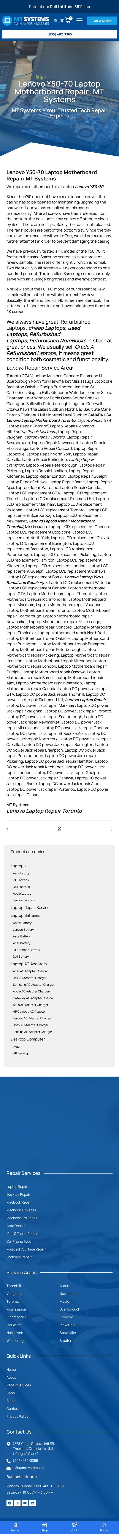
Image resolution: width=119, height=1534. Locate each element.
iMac (16, 1046)
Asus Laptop (21, 873)
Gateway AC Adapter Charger (33, 998)
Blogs (10, 1400)
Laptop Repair (17, 1186)
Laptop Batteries (25, 915)
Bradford (66, 1340)
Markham (13, 1324)
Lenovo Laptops (24, 900)
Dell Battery (21, 956)
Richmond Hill (17, 1317)
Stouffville (68, 1332)
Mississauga (16, 1309)
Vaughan (13, 1293)
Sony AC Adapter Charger (30, 1025)
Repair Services (18, 1385)
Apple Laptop (22, 893)
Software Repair (19, 1257)
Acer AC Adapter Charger (30, 971)
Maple (64, 1301)
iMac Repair (15, 1225)
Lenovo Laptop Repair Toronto (44, 810)
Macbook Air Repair (21, 1210)
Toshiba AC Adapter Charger (32, 1032)
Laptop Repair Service (30, 907)
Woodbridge (15, 1340)
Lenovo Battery (23, 929)
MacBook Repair (19, 1202)
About (11, 1377)
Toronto (12, 1301)
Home (11, 1369)
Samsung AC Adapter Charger (33, 984)
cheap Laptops (46, 327)
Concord (66, 1317)
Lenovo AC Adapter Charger (32, 1018)
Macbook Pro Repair (22, 1218)
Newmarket (69, 1293)
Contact (12, 1408)
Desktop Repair (18, 1194)
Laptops (18, 865)
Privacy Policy (17, 1416)
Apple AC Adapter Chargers (32, 991)
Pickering (67, 1324)
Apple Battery (22, 923)
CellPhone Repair (20, 1241)
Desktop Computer (28, 1039)
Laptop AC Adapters (29, 963)
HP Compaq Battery (26, 950)
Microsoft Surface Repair (26, 1249)
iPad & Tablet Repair (22, 1233)
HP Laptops (21, 880)
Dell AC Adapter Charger (29, 978)
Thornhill (13, 1285)
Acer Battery (21, 943)
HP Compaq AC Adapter (29, 1011)
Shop (10, 1393)
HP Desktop (21, 1053)
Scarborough (70, 1309)
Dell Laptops (21, 887)
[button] (79, 20)
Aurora (65, 1285)
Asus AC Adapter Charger (30, 1005)
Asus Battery (21, 936)
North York (14, 1332)
